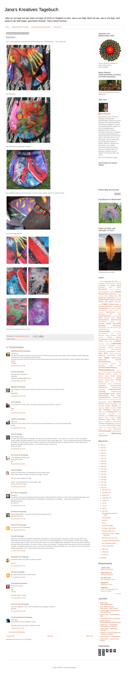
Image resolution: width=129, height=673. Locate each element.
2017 (102, 469)
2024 (102, 450)
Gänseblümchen (112, 308)
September (105, 498)
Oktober (104, 495)
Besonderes (102, 289)
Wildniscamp (117, 429)
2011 (102, 485)
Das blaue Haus (106, 578)
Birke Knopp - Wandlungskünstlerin (106, 603)
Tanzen (107, 408)
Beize (110, 287)
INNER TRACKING (113, 323)
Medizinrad (101, 355)
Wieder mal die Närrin (107, 569)
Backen (113, 285)
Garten (119, 308)
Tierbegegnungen (112, 412)
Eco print (118, 296)
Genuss (119, 312)
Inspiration (102, 326)
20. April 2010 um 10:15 (18, 505)
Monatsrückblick (111, 355)
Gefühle (110, 310)
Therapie (104, 411)
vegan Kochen (110, 417)
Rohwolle (100, 381)
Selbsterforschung (116, 391)
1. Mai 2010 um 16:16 (17, 628)
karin (12, 470)
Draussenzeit (103, 294)
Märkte (106, 353)
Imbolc (112, 321)
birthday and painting (107, 574)
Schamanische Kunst (104, 383)
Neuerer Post (10, 636)
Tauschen (113, 408)
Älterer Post (89, 636)
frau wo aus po (16, 455)
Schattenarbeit (117, 383)
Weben (114, 427)
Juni (103, 506)
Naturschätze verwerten (109, 360)
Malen (100, 353)
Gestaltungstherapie (104, 316)
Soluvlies (119, 399)
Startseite (50, 636)
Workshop (116, 433)
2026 (102, 445)
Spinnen (117, 401)
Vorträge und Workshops (104, 427)
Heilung (118, 318)
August (104, 500)
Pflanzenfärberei (106, 370)
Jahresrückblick (117, 331)
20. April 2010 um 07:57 (18, 449)
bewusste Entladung (115, 289)
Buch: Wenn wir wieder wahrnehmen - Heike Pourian (109, 607)
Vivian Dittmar (102, 425)
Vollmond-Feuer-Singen (114, 425)
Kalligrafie (118, 333)
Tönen (119, 411)
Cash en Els (15, 525)
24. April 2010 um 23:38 (18, 611)
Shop (112, 395)
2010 (102, 487)
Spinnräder (101, 406)
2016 (102, 471)
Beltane (119, 287)
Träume (119, 413)
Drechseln (118, 294)
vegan (115, 415)
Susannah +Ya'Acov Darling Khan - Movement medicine (110, 633)
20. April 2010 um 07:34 (18, 413)
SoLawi (100, 399)
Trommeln (101, 416)
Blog (7, 27)
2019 (102, 464)
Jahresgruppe (117, 326)
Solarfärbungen (117, 397)
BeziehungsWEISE (103, 292)
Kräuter (109, 337)
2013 (102, 479)
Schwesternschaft (115, 385)
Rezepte (118, 378)
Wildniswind (101, 433)
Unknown (14, 572)
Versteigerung (109, 423)
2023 (102, 453)
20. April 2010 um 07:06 (18, 381)
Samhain (107, 381)
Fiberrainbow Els (106, 573)
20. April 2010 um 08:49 (18, 486)
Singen (119, 395)
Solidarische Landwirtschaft (109, 399)
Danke (118, 291)
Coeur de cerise (16, 604)
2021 (102, 458)
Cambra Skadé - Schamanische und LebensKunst (109, 611)
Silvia (12, 434)
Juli (103, 503)
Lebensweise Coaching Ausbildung (109, 347)
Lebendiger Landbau (104, 343)
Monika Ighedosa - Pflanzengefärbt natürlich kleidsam (110, 621)
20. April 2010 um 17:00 (18, 519)
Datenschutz (57, 27)
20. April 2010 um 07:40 (18, 428)
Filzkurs (111, 304)
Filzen (105, 304)
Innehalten (101, 323)
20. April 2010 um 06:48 (18, 366)
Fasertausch (117, 301)
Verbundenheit (117, 421)
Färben (107, 300)
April (103, 511)
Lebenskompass (102, 345)
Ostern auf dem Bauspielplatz (111, 540)
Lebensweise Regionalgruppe (106, 351)
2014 (102, 477)
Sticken (13, 339)
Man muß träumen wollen (108, 579)
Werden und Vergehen (105, 429)
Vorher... (104, 523)
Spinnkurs (101, 404)
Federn (100, 304)
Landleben (117, 341)
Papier (119, 365)
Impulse (119, 321)
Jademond (104, 587)
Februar (104, 552)
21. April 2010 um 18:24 (18, 577)
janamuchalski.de (103, 333)
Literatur (119, 351)
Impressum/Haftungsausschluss (40, 27)
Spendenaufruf (102, 402)
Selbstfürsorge (103, 393)
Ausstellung (101, 285)
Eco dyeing (109, 296)
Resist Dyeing (116, 376)
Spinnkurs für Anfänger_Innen (113, 403)
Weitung (119, 427)
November (105, 492)
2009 (102, 558)
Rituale (118, 380)
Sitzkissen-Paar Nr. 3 (108, 531)
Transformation (111, 413)
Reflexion (108, 374)
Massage (111, 353)
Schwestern (102, 385)
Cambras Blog (105, 568)
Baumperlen (101, 287)
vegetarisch (108, 421)
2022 (102, 455)
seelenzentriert (102, 387)
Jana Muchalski (106, 114)
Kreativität (112, 339)
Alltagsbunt (104, 582)
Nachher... (105, 520)
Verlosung (101, 423)
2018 (102, 466)
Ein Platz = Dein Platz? (109, 528)
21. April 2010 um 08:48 (18, 551)
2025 (102, 448)
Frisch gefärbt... (106, 518)
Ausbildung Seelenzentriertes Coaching (109, 283)
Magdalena (14, 387)
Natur (107, 357)
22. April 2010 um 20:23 (18, 598)
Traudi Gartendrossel (18, 617)
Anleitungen (107, 281)
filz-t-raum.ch (15, 493)
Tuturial (107, 415)
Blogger (73, 667)
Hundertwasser (102, 321)
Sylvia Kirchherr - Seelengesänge (110, 636)
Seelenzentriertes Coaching (20, 27)
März (104, 549)
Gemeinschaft (110, 312)
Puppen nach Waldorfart (114, 372)
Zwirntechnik (103, 435)
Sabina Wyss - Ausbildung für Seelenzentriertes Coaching (109, 625)
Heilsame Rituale (109, 318)
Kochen (113, 335)
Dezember (105, 490)
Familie (101, 300)
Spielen (110, 402)
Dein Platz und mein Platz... (110, 538)
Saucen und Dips (116, 381)
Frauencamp (117, 306)
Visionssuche (117, 423)
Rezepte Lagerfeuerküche (106, 380)
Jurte (112, 333)
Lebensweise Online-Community (109, 349)
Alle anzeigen (118, 593)
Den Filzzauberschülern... (109, 543)
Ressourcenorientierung (104, 377)
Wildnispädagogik (104, 431)
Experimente (111, 298)
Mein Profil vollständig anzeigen (108, 157)
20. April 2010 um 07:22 (18, 396)
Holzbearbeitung (116, 320)
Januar (104, 554)
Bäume (119, 285)
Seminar (112, 393)
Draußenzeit (112, 294)
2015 (102, 474)
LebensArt (116, 343)
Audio (119, 281)
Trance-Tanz (101, 413)
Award (108, 285)
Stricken (115, 406)
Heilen (100, 318)
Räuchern (101, 374)
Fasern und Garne (105, 302)
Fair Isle (118, 297)
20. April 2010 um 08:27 (18, 464)
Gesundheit (114, 316)
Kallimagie (101, 335)
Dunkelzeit (101, 296)
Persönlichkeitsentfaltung (107, 367)
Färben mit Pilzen (115, 300)
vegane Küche (111, 419)
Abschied (101, 281)
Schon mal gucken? (108, 546)
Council (112, 292)
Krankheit (100, 337)
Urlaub (111, 416)
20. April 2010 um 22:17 (18, 530)
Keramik (107, 335)
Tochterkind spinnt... (108, 525)
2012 (102, 482)
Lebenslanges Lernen (114, 345)
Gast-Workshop (102, 310)
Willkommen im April (106, 584)
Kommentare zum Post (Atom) (22, 639)
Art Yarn (115, 281)
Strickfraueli (15, 511)
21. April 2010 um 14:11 (18, 566)
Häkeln (119, 316)
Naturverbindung (104, 362)
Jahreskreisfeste (104, 331)
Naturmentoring (116, 358)
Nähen (100, 358)
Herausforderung (103, 320)
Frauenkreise (103, 308)
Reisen (107, 376)
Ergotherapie (102, 298)
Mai (103, 508)
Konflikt (119, 335)
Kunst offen (108, 341)
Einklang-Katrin (16, 557)
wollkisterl (14, 419)
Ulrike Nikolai (15, 583)
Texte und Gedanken (109, 409)
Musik (119, 355)
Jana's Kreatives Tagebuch (31, 9)
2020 (102, 461)
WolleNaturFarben (17, 351)
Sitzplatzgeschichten (104, 397)
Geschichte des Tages (109, 314)
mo (12, 402)
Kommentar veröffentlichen (17, 632)
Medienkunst (118, 353)
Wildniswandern (116, 431)
